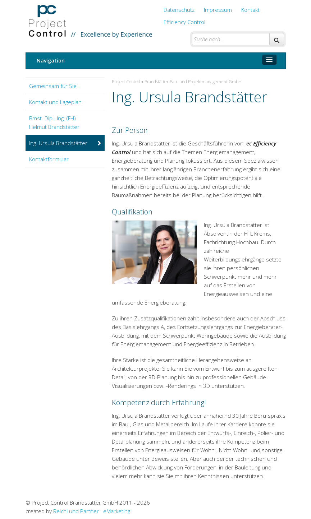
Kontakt (250, 9)
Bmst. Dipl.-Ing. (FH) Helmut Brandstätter (54, 122)
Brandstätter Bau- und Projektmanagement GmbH (193, 82)
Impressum (218, 9)
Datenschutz (179, 9)
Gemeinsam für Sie (53, 85)
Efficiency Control (184, 22)
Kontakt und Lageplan (55, 102)
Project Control (126, 82)
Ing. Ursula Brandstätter (65, 143)
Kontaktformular (49, 159)
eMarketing (116, 511)
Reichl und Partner (76, 511)
